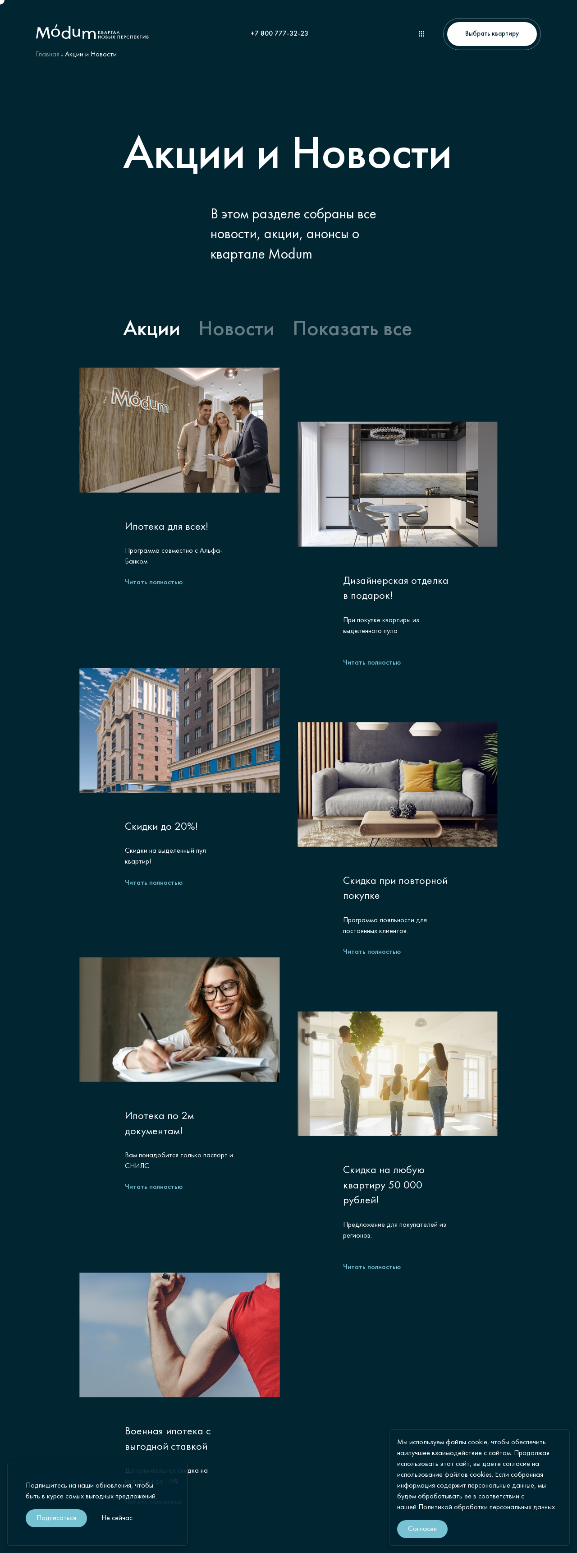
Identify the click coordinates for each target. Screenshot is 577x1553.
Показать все (352, 329)
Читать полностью (154, 582)
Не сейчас (117, 1518)
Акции (151, 329)
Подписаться (56, 1518)
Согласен (422, 1529)
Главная (48, 54)
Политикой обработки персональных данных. (487, 1507)
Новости (236, 329)
